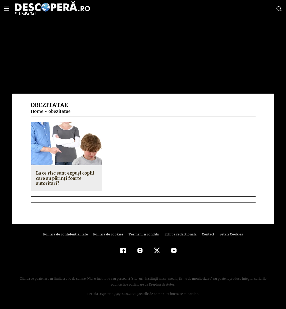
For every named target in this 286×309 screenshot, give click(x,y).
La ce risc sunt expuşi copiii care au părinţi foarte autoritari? (64, 178)
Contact (206, 234)
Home (37, 111)
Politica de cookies (109, 234)
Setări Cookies (228, 234)
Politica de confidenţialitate (68, 234)
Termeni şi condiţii (143, 234)
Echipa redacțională (179, 234)
